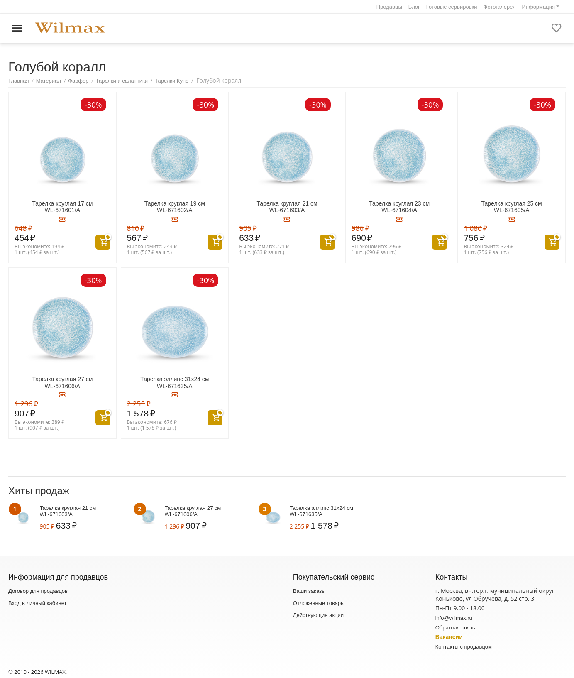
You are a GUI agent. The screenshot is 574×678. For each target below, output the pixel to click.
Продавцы (389, 7)
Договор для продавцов (38, 591)
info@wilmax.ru (453, 618)
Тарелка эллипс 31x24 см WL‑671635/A (174, 382)
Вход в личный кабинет (37, 603)
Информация (538, 7)
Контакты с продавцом (463, 647)
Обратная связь (455, 627)
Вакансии (449, 637)
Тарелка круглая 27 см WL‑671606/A (62, 382)
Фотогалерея (500, 7)
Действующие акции (318, 615)
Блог (414, 7)
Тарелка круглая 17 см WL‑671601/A (62, 207)
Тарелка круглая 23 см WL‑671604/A (399, 207)
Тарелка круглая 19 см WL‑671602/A (174, 207)
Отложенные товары (319, 603)
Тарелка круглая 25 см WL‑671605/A (511, 207)
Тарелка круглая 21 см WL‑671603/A (286, 207)
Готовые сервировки (451, 7)
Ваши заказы (309, 591)
